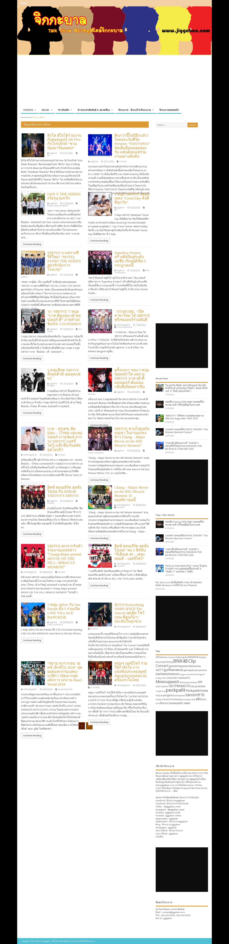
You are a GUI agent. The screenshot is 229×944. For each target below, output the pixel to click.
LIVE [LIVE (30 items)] (164, 678)
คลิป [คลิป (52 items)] (198, 699)
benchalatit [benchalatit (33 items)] (161, 662)
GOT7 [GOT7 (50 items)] (159, 670)
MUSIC (45, 110)
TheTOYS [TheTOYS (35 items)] (167, 699)
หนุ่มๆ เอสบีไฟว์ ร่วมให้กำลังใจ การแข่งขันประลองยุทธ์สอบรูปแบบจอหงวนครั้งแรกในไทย (131, 671)
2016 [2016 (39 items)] (158, 657)
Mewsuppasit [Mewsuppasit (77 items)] (167, 681)
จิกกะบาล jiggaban (176, 800)
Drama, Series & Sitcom (57, 205)
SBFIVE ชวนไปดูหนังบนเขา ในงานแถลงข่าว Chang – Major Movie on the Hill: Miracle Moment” (131, 437)
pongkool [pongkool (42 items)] (168, 695)
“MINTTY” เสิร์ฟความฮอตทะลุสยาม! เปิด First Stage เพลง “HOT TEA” (184, 417)
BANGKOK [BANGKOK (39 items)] (192, 657)
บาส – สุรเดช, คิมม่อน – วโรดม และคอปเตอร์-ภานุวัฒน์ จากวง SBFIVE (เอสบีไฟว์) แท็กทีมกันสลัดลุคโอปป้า (64, 439)
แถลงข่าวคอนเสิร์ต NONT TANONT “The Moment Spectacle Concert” (186, 430)
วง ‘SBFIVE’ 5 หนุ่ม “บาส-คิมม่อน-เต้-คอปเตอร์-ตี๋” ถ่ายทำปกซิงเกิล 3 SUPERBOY (64, 317)
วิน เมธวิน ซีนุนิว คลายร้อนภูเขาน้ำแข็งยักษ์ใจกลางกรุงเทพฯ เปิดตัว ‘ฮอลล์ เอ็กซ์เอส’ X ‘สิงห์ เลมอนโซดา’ (186, 388)
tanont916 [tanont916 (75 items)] (195, 694)
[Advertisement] (114, 83)
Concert (122, 161)
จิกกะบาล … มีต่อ (169, 791)
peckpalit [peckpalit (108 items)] (175, 690)
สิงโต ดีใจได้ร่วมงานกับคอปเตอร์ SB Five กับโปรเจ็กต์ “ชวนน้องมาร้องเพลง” (64, 141)
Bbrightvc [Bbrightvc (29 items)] (203, 657)
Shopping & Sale (65, 689)
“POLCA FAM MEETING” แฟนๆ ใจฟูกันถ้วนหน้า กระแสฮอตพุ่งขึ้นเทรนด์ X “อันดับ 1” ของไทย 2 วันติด (186, 568)
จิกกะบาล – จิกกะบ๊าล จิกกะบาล (134, 110)
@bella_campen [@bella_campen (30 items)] (168, 657)
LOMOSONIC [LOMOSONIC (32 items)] (171, 678)
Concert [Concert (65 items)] (162, 665)
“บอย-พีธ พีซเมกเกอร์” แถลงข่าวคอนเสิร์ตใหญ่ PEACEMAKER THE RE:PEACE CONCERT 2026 (183, 446)
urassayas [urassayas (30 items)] (187, 699)
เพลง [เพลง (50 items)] (187, 703)
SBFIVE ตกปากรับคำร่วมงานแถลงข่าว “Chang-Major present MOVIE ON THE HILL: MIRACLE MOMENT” (64, 556)
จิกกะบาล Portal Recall (177, 803)
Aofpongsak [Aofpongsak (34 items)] (181, 657)
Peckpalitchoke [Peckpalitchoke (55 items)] (197, 690)
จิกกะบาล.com (176, 830)
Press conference (124, 327)
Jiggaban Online (173, 815)
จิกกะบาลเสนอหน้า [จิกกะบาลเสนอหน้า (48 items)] (172, 703)
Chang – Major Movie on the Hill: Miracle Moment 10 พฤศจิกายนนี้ (131, 493)
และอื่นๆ (159, 836)
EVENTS (28, 110)
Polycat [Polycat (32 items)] (159, 695)
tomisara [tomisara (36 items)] (177, 699)
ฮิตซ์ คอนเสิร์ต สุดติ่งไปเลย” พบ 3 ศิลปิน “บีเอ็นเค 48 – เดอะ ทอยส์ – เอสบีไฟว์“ (131, 552)
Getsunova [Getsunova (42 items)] (194, 666)
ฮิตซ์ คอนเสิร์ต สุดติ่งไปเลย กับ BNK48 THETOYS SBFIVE (64, 491)
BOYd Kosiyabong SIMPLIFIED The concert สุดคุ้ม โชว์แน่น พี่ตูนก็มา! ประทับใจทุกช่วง (129, 613)
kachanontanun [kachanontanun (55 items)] (167, 674)
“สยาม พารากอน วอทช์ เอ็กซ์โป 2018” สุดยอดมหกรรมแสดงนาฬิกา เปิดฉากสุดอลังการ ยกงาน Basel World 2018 (64, 673)
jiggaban (53, 153)
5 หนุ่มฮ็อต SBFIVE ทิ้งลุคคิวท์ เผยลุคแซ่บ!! (63, 374)
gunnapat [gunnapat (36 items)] (188, 670)
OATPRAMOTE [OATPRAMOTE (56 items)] (179, 686)
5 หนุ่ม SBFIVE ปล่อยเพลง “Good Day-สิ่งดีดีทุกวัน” (131, 198)
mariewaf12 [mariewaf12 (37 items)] (184, 677)
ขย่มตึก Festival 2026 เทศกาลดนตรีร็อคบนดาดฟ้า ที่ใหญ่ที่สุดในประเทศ (184, 403)
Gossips (51, 385)
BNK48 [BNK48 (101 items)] (180, 661)
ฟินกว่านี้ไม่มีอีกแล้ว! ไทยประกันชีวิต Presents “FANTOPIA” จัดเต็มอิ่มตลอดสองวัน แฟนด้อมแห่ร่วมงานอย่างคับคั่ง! (132, 145)
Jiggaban (173, 833)
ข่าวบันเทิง (63, 110)
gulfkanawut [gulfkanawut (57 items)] (173, 670)
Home (23, 3)
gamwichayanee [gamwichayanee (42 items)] (178, 666)
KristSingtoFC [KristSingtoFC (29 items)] (199, 674)
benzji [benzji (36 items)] (170, 661)
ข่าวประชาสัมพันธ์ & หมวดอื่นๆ (93, 110)
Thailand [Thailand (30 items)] (159, 699)
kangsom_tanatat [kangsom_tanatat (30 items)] (186, 674)
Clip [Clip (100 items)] (192, 661)
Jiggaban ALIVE (173, 812)
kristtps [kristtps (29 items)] (159, 678)
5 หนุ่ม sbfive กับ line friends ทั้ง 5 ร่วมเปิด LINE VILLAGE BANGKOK (63, 611)
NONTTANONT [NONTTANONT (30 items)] (162, 686)
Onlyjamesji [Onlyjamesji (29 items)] (160, 691)
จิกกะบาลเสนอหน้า (169, 110)
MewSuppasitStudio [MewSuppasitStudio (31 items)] (189, 682)
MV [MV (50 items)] (200, 682)
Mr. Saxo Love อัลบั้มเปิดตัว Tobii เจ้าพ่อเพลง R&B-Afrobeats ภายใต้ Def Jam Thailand (179, 584)
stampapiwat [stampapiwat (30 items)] (179, 695)
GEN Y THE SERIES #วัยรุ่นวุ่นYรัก (63, 196)
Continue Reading (32, 244)
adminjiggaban (123, 324)
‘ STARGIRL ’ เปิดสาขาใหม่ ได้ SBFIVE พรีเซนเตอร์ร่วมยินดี (132, 315)
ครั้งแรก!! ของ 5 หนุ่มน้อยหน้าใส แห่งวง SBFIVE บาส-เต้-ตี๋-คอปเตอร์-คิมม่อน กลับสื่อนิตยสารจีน (131, 378)
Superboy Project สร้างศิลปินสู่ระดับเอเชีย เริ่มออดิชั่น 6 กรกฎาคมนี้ (130, 259)
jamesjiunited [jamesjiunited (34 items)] (200, 670)
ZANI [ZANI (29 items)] (193, 699)
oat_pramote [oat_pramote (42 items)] (198, 686)
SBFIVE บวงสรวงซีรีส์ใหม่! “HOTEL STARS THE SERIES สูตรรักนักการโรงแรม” (64, 261)
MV (48, 155)
